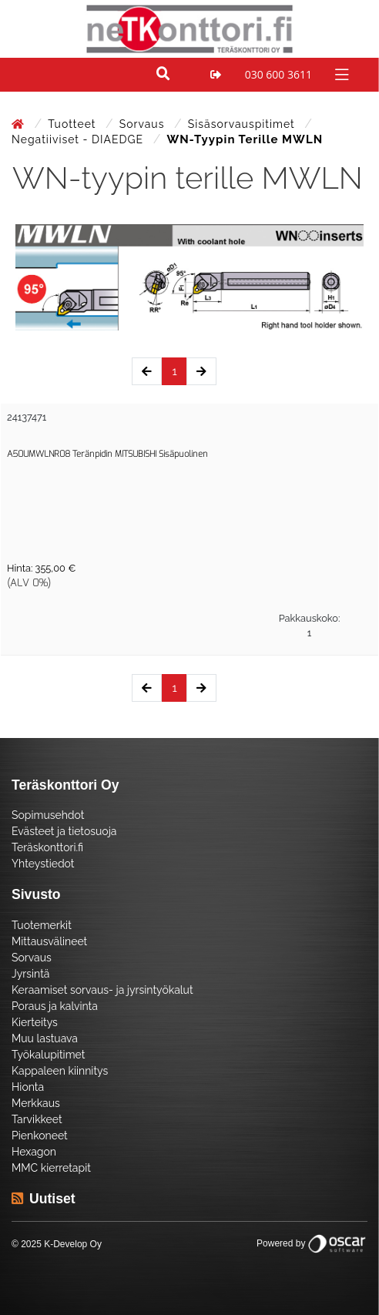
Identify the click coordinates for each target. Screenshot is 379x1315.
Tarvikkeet (37, 1119)
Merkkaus (36, 1103)
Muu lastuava (45, 1038)
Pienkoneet (40, 1135)
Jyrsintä (30, 974)
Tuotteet (73, 124)
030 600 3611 (278, 74)
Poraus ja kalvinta (55, 1006)
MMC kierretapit (51, 1168)
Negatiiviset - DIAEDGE (79, 139)
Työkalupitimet (48, 1054)
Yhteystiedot (43, 863)
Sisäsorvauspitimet (243, 124)
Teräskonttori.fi (47, 847)
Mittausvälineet (49, 941)
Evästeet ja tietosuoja (64, 831)
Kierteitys (35, 1022)
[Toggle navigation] (340, 74)
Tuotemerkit (42, 925)
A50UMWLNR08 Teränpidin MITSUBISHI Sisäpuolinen (107, 454)
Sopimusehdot (48, 815)
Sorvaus (143, 124)
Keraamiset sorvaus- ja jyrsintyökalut (102, 990)
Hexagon (34, 1152)
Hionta (28, 1087)
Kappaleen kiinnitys (60, 1071)
